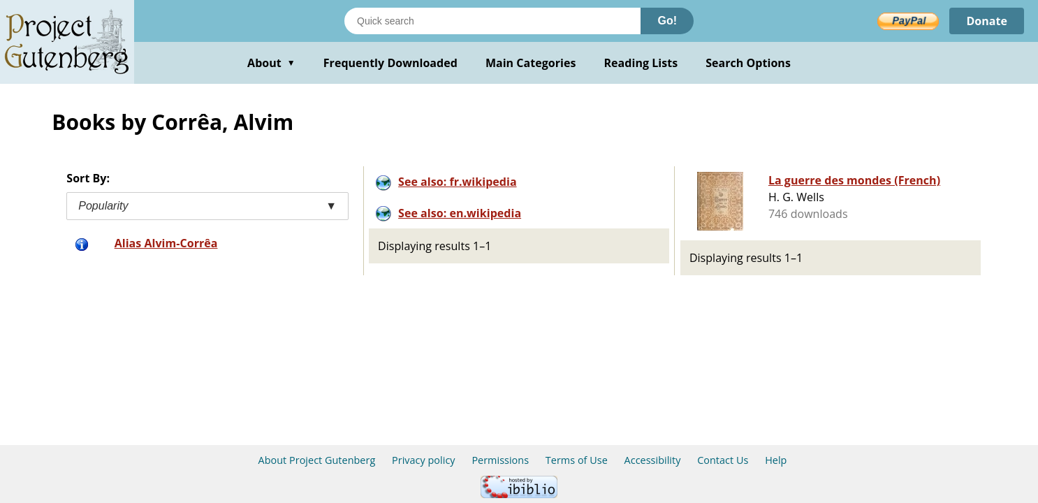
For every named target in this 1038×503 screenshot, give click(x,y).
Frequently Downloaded (390, 63)
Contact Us (722, 460)
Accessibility (652, 460)
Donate (986, 21)
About (271, 62)
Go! (667, 21)
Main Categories (530, 63)
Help (776, 460)
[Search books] (492, 21)
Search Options (748, 63)
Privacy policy (423, 460)
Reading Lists (641, 63)
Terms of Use (577, 460)
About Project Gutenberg (317, 460)
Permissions (500, 460)
